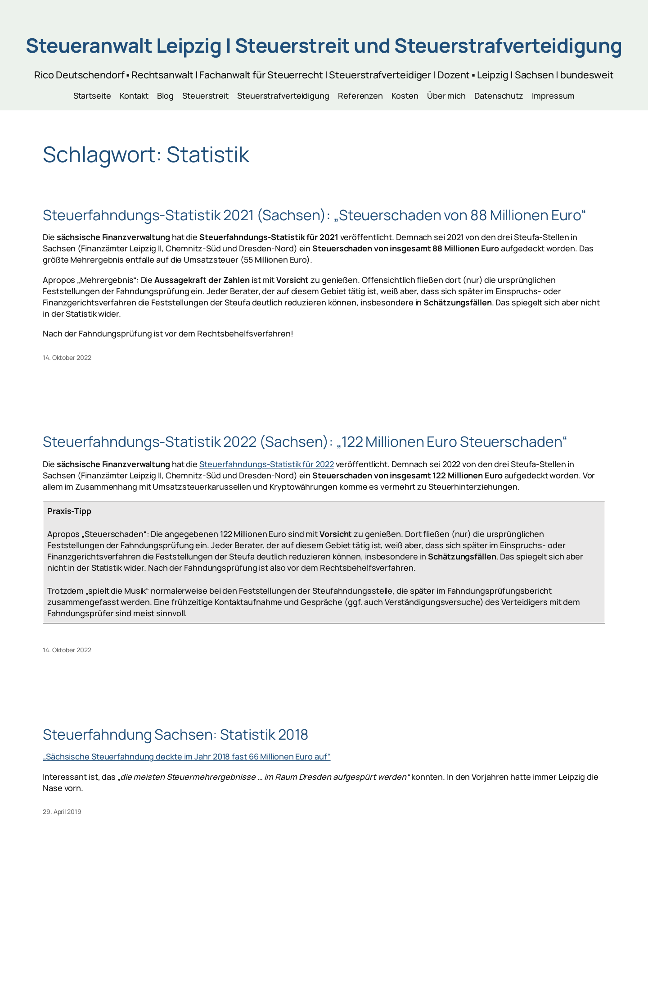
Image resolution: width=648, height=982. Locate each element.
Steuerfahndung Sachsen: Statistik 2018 (176, 734)
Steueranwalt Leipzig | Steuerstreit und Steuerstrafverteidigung (324, 45)
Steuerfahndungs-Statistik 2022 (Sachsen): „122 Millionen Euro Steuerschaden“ (305, 441)
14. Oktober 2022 (67, 357)
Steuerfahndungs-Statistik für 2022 (266, 464)
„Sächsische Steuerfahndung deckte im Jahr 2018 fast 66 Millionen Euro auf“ (187, 756)
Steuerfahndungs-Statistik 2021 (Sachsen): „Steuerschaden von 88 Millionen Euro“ (314, 215)
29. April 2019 (62, 811)
